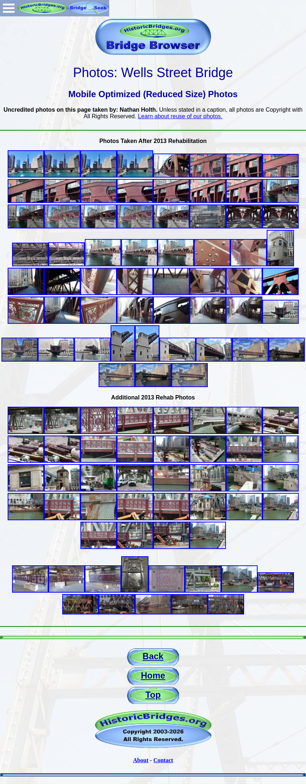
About (140, 760)
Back (153, 656)
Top (152, 695)
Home (153, 675)
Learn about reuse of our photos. (180, 116)
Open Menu (8, 8)
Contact (163, 760)
